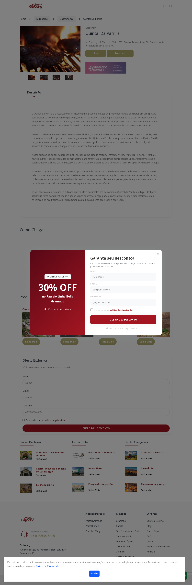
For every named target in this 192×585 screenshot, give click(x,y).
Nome (93, 271)
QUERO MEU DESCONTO (123, 319)
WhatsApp (95, 296)
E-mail (93, 284)
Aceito (94, 573)
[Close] (158, 253)
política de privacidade (121, 310)
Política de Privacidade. (47, 566)
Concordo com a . (113, 310)
